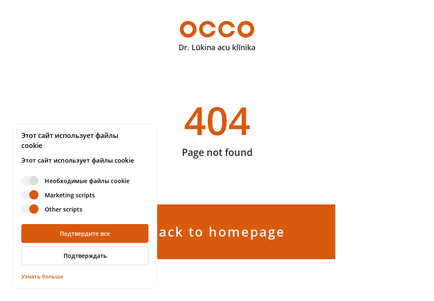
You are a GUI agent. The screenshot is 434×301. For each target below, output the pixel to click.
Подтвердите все (85, 233)
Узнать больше (42, 276)
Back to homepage (217, 231)
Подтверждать (85, 256)
